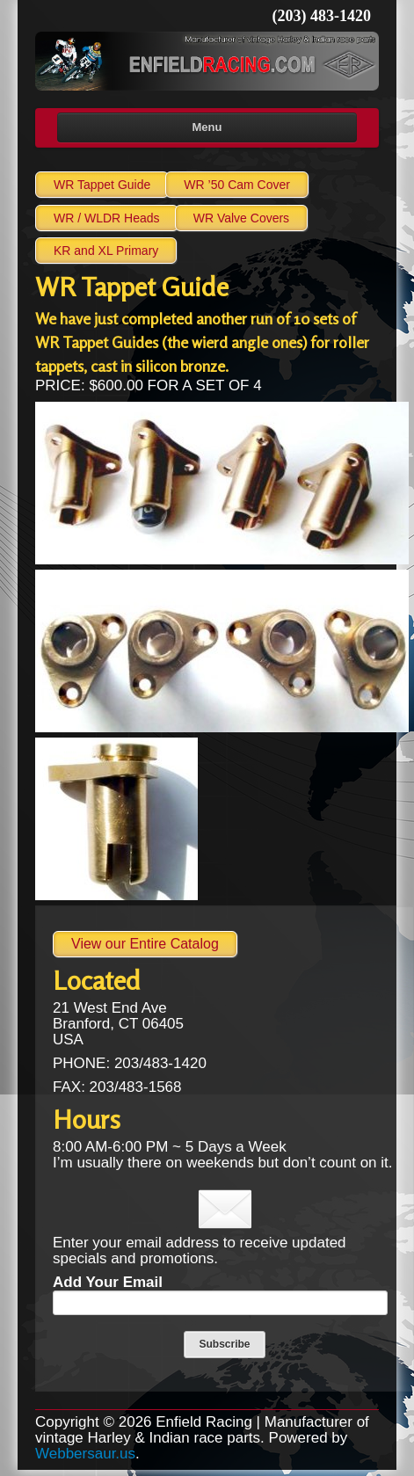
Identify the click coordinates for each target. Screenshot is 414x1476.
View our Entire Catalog (145, 943)
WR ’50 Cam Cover (237, 185)
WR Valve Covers (241, 218)
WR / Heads (107, 218)
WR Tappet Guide (102, 185)
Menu (207, 127)
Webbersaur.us (85, 1453)
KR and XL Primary (106, 251)
